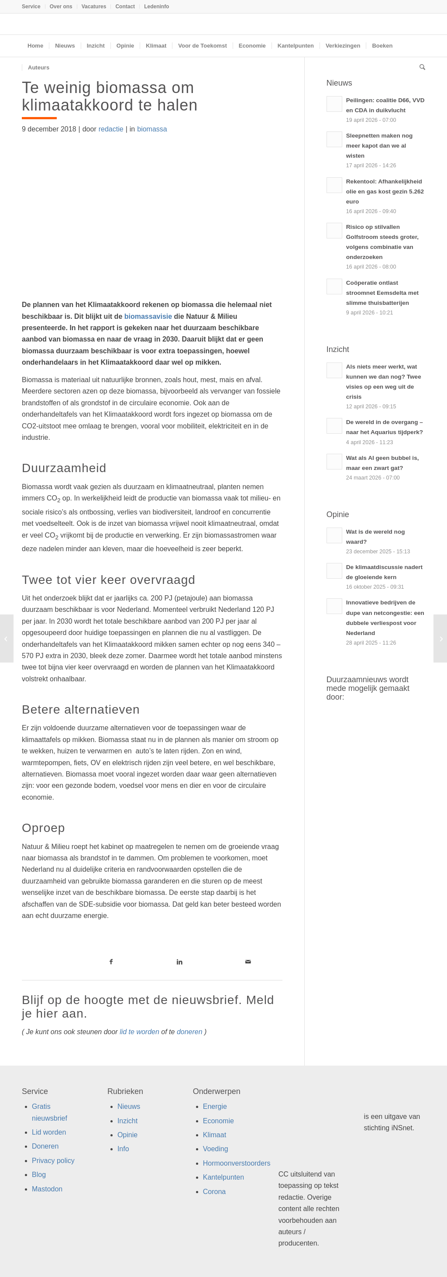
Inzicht (127, 1121)
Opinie (127, 1135)
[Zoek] (419, 68)
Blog (39, 1174)
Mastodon (47, 1189)
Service (31, 6)
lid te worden (139, 1031)
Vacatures (94, 6)
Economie (218, 1121)
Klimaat (214, 1135)
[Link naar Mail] (248, 961)
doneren (190, 1031)
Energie (215, 1106)
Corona (214, 1191)
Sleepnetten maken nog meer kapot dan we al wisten (379, 145)
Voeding (215, 1149)
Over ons (61, 6)
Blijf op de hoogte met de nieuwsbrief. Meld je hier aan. (148, 1006)
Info (123, 1149)
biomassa (152, 129)
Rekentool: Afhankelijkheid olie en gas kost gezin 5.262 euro (385, 191)
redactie (111, 129)
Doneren (45, 1146)
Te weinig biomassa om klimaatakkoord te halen (110, 96)
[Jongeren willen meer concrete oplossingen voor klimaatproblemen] (440, 638)
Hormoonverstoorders (237, 1163)
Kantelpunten (223, 1177)
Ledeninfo (156, 6)
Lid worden (49, 1132)
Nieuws (128, 1106)
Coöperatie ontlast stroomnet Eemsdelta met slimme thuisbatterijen (382, 293)
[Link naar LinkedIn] (179, 961)
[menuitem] (33, 6)
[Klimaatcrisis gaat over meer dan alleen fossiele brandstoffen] (7, 638)
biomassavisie (148, 316)
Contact (125, 6)
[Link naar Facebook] (111, 961)
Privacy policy (53, 1160)
